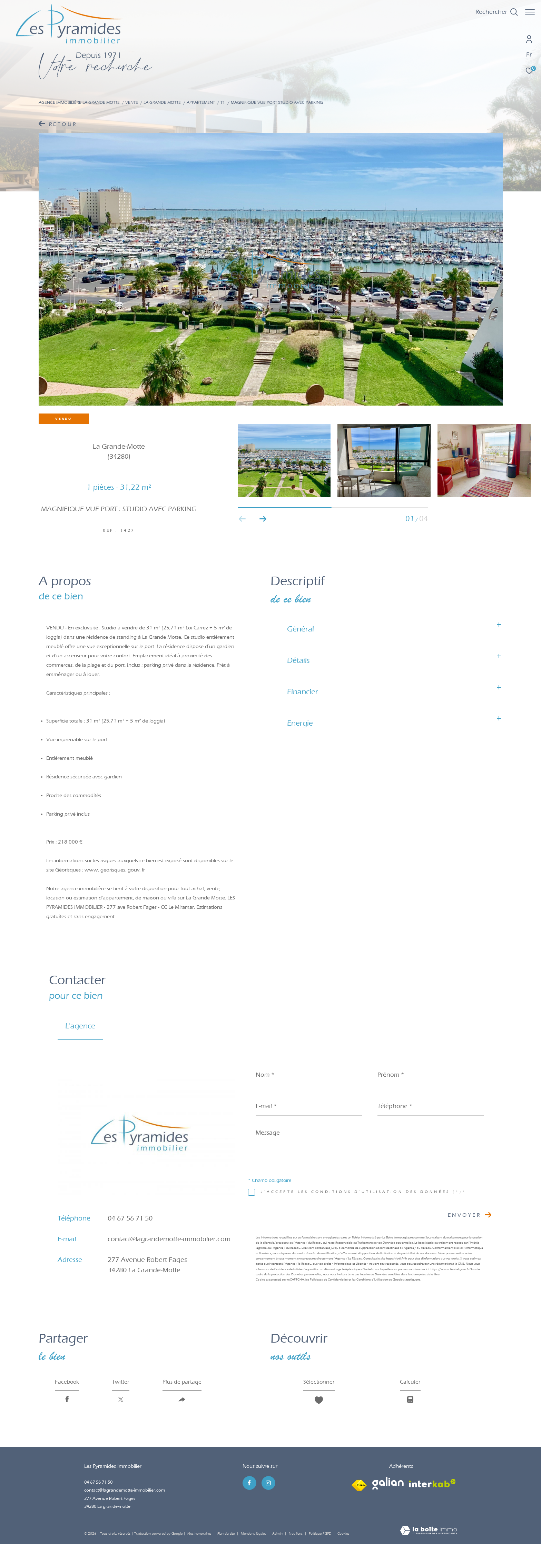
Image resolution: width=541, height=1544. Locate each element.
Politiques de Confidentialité (329, 1279)
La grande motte (162, 102)
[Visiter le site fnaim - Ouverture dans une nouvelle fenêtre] (359, 1483)
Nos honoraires (199, 1534)
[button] (263, 519)
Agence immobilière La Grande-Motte (79, 102)
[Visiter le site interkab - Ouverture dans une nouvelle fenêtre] (432, 1483)
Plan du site (226, 1534)
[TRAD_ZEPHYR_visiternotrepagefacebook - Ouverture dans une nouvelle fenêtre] (249, 1483)
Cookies (343, 1534)
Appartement (201, 102)
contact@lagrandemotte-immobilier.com (169, 1239)
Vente (131, 102)
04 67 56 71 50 (130, 1218)
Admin (278, 1534)
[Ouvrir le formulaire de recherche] (493, 12)
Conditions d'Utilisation (372, 1279)
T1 (222, 102)
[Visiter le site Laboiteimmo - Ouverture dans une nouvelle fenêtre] (428, 1531)
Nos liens (296, 1534)
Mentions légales (254, 1534)
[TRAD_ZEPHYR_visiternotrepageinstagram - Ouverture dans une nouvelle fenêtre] (268, 1483)
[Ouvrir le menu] (530, 12)
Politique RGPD (320, 1534)
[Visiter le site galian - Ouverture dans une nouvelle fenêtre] (388, 1483)
